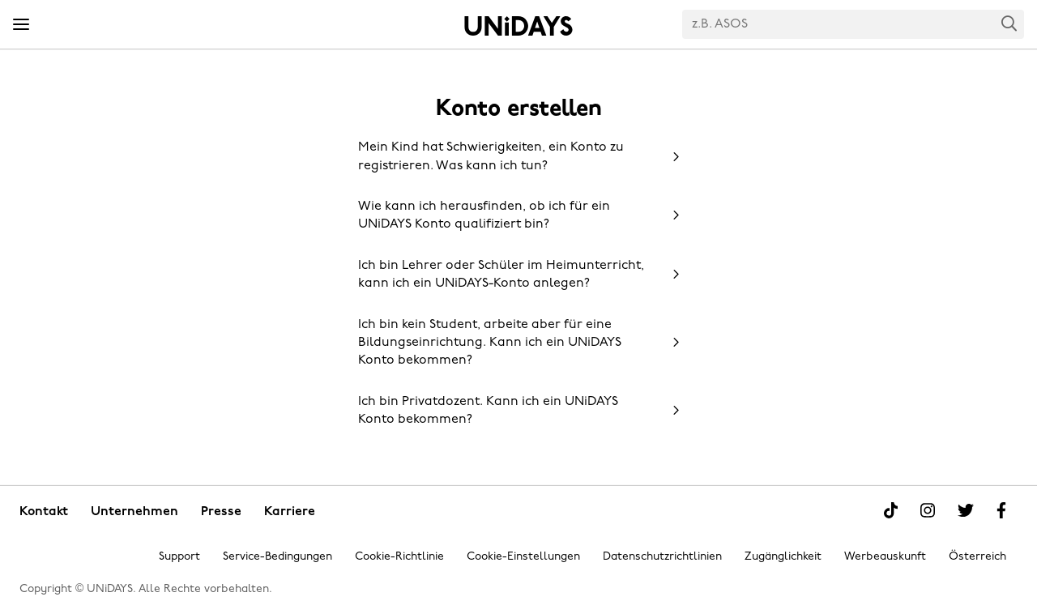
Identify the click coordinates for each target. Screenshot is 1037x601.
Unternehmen (134, 511)
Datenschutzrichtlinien (662, 557)
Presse (221, 511)
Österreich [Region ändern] (977, 557)
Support (179, 557)
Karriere (289, 511)
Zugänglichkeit (783, 557)
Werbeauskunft (885, 557)
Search (1009, 23)
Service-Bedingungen (277, 557)
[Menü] (21, 25)
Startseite (518, 26)
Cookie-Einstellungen (523, 557)
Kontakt (43, 511)
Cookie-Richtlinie (399, 557)
